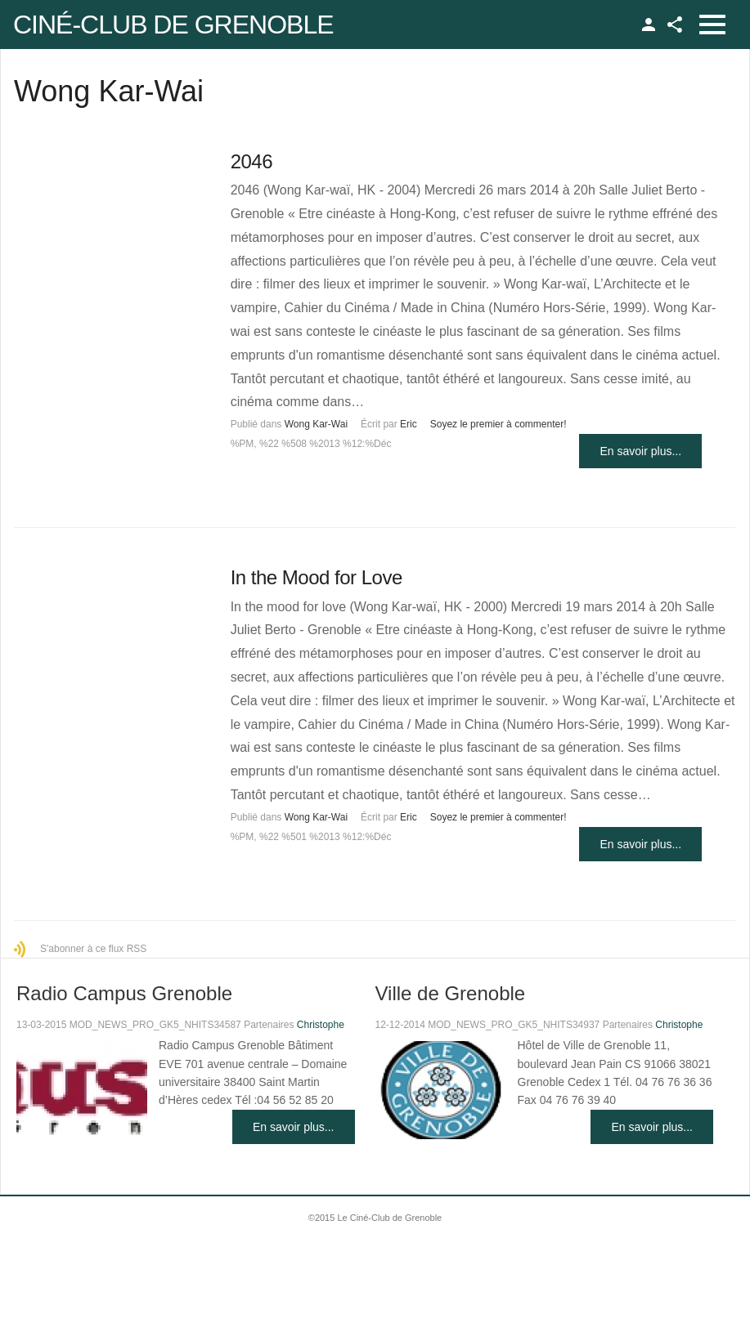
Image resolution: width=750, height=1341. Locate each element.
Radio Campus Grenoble (124, 993)
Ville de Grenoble (450, 993)
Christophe (320, 1024)
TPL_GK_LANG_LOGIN (648, 24)
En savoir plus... (640, 451)
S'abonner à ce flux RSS (93, 948)
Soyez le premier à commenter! (498, 424)
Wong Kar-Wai (316, 424)
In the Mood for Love (316, 577)
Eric (408, 424)
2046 (251, 161)
